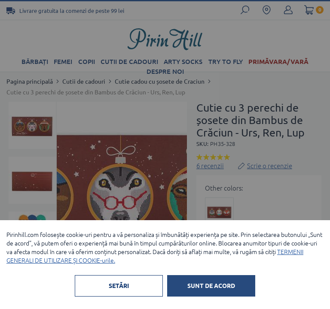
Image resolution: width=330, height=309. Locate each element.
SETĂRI (119, 285)
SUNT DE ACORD (211, 285)
